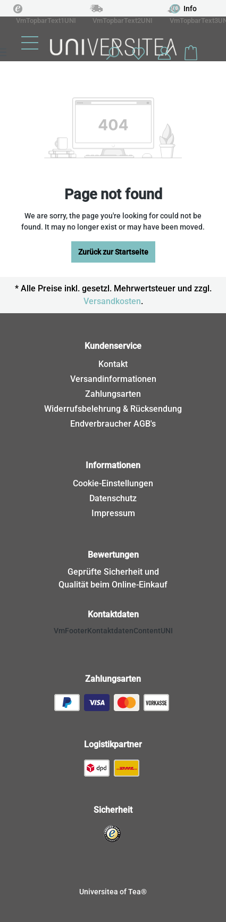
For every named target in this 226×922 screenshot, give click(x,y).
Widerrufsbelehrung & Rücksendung (113, 409)
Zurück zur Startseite (113, 252)
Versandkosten (112, 301)
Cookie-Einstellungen (113, 483)
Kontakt (113, 364)
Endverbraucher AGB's (113, 424)
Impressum (113, 513)
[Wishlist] (138, 53)
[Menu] (29, 43)
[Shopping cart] (191, 53)
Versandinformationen (113, 379)
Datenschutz (113, 498)
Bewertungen (113, 555)
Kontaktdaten (113, 614)
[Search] (112, 53)
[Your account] (164, 53)
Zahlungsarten (113, 394)
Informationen (113, 465)
